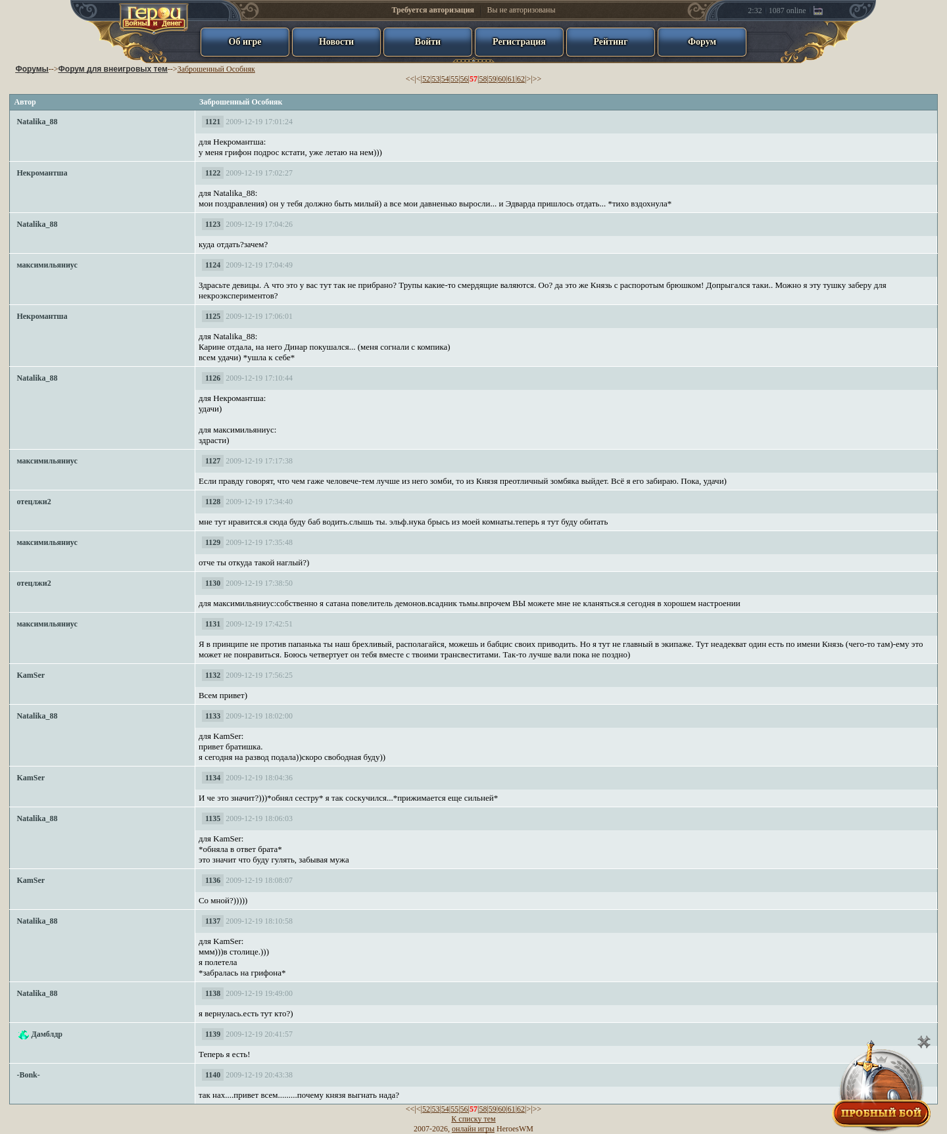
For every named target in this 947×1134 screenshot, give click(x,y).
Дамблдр (46, 1034)
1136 (212, 880)
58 (483, 78)
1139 (212, 1034)
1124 (212, 265)
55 (454, 78)
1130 (212, 583)
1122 (212, 172)
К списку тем (473, 1118)
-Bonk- (27, 1074)
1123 (212, 224)
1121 (212, 121)
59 (493, 78)
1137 (212, 921)
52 (426, 78)
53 (435, 78)
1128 (212, 501)
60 (502, 78)
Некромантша (41, 172)
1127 (212, 460)
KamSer (30, 675)
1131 (212, 623)
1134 (212, 777)
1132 (212, 675)
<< (410, 78)
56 (464, 78)
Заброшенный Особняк (216, 69)
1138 (212, 993)
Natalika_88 (36, 121)
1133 (212, 716)
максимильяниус (46, 265)
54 (445, 78)
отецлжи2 (33, 501)
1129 (212, 542)
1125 (212, 316)
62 (521, 78)
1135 (212, 818)
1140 (212, 1074)
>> (537, 78)
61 (512, 78)
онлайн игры (473, 1128)
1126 (212, 378)
